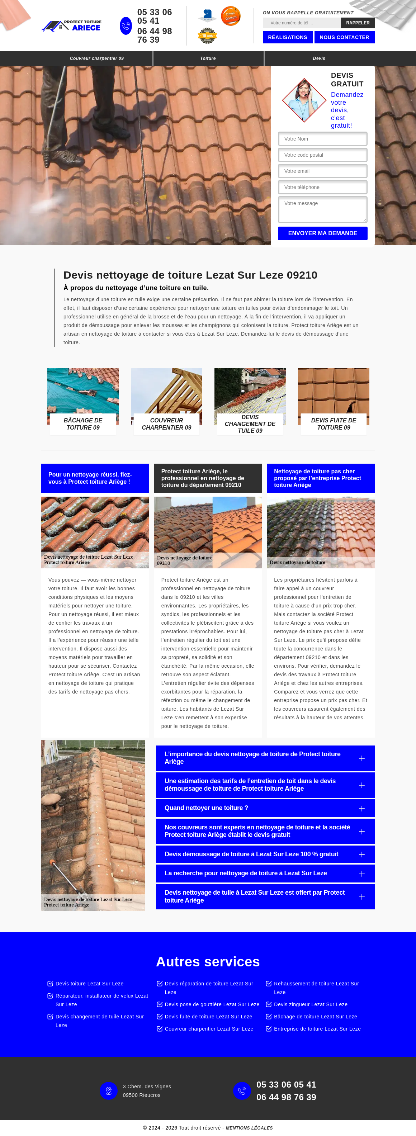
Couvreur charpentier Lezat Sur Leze (209, 1029)
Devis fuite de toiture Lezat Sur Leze (208, 1016)
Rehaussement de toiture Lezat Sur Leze (316, 988)
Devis (319, 58)
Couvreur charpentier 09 (97, 58)
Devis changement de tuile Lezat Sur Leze (100, 1021)
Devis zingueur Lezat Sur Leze (311, 1004)
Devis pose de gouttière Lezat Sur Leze (212, 1004)
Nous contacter (344, 37)
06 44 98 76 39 (154, 35)
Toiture (208, 58)
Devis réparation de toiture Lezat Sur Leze (209, 988)
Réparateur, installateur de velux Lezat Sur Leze (102, 1000)
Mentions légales (249, 1128)
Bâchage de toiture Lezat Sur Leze (315, 1016)
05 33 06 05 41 (154, 16)
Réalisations (287, 37)
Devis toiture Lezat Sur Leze (90, 983)
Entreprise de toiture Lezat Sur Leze (317, 1029)
